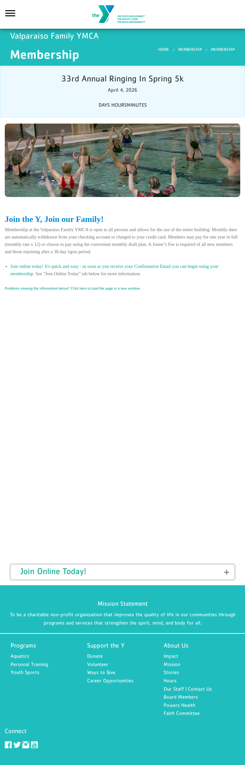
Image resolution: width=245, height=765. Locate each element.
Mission (172, 664)
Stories (171, 672)
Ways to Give (101, 672)
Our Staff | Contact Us (188, 689)
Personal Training (29, 664)
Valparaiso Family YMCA (122, 14)
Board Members (181, 697)
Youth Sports (25, 672)
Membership (190, 49)
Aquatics (20, 656)
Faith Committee (182, 713)
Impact (171, 656)
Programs (23, 645)
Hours (170, 680)
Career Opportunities (110, 680)
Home (163, 49)
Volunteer (97, 664)
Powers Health (179, 705)
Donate (95, 656)
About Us (176, 645)
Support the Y (106, 645)
